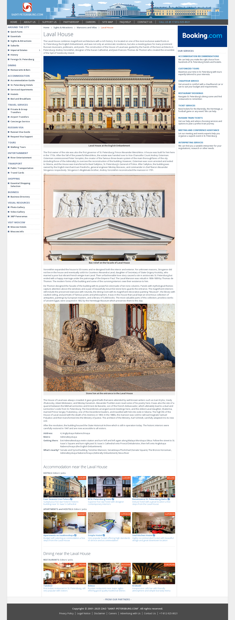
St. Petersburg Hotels (22, 84)
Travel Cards (17, 172)
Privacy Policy (66, 613)
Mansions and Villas (87, 27)
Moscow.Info (17, 231)
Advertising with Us (130, 613)
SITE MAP (107, 21)
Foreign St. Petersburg (22, 59)
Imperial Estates (19, 50)
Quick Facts (16, 31)
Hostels (14, 94)
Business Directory (20, 196)
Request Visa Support (22, 136)
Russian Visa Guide (20, 131)
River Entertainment (21, 157)
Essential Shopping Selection (20, 185)
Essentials (16, 36)
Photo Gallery (18, 207)
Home (46, 27)
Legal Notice (84, 613)
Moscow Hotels (18, 226)
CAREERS (91, 21)
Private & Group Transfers (19, 111)
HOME (13, 21)
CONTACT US (145, 21)
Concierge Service (20, 121)
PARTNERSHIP (71, 21)
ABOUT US (30, 21)
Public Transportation (22, 168)
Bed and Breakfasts (21, 98)
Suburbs (15, 45)
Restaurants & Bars (20, 69)
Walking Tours (18, 147)
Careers (113, 613)
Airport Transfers (20, 116)
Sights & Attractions (21, 40)
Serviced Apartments (22, 89)
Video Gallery (18, 211)
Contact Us (150, 613)
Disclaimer (99, 613)
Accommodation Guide (23, 80)
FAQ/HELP (125, 21)
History (14, 54)
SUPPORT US (49, 21)
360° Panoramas (19, 216)
